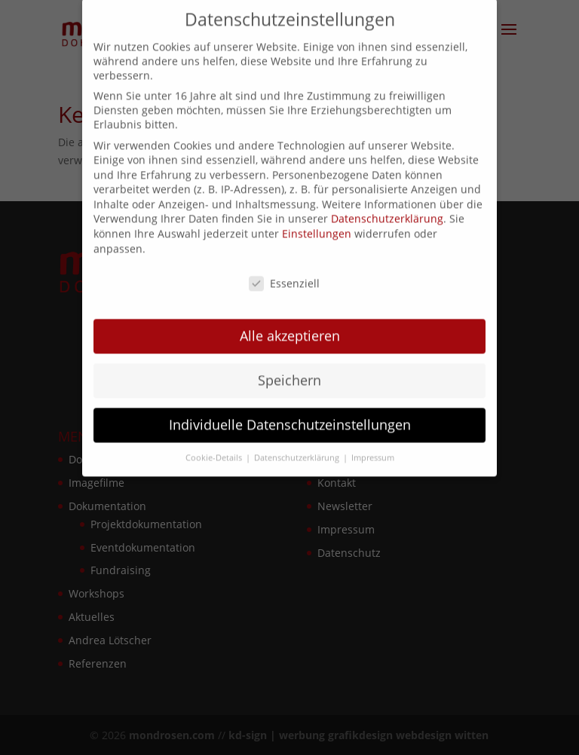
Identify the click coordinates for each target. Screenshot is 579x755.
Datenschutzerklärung (387, 212)
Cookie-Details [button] (214, 450)
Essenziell (284, 276)
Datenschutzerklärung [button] (298, 450)
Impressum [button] (372, 450)
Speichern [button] (289, 374)
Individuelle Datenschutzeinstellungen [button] (290, 418)
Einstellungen (316, 227)
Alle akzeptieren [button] (290, 329)
